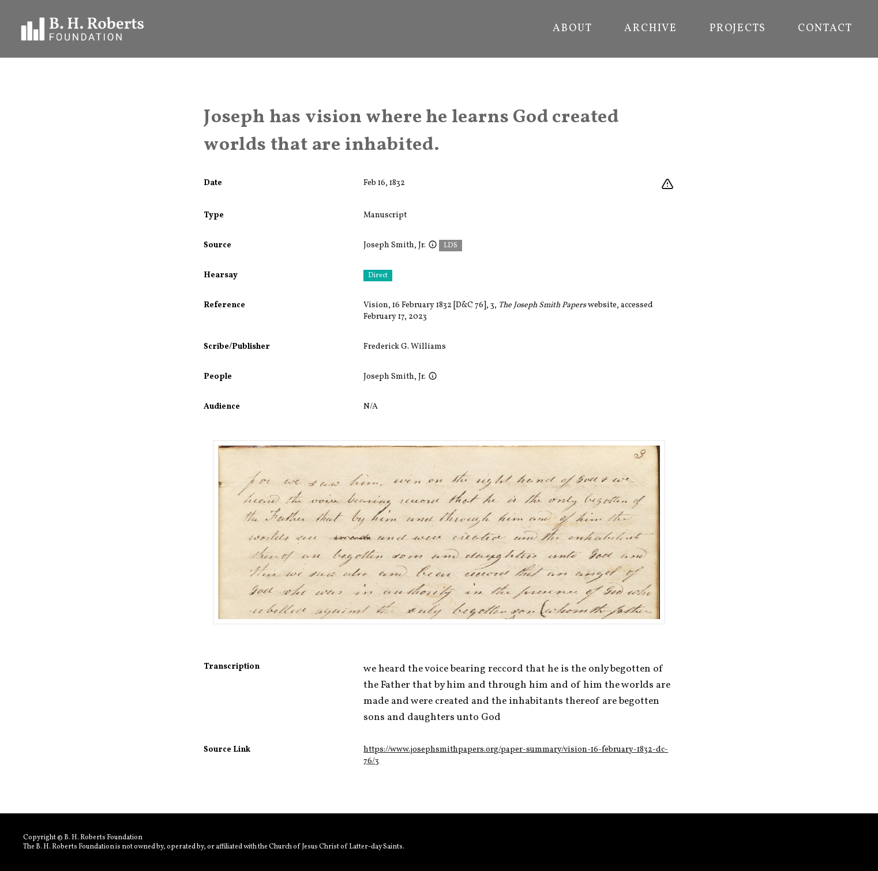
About (572, 28)
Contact (825, 28)
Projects (738, 28)
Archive (650, 28)
